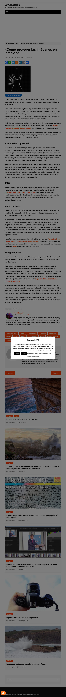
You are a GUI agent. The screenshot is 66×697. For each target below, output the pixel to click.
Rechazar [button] (24, 353)
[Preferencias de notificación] (3, 693)
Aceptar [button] (17, 353)
